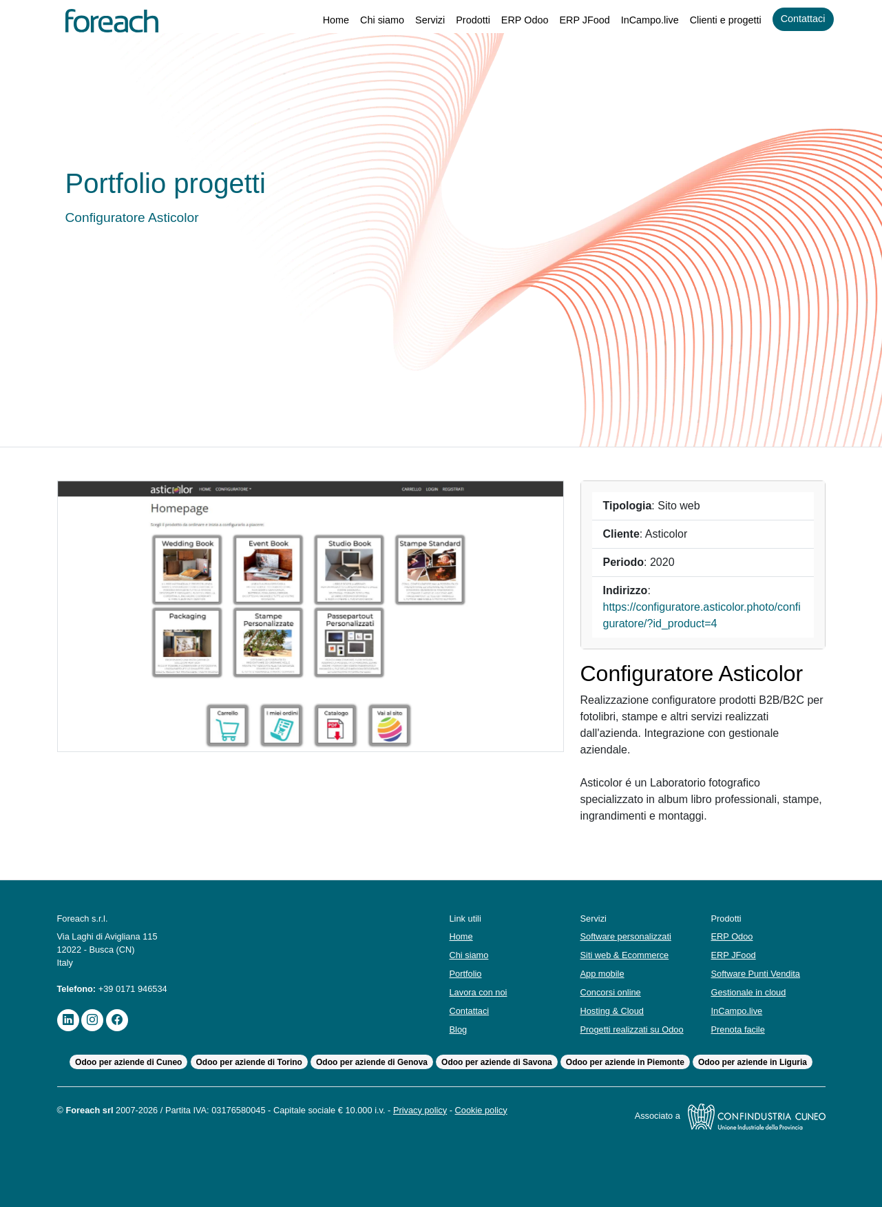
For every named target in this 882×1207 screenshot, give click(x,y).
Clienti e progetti (720, 20)
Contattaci (801, 19)
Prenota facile (739, 1029)
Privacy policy (446, 1110)
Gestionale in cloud (751, 992)
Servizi (416, 20)
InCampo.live (641, 20)
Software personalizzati (629, 936)
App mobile (604, 973)
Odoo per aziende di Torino (248, 1062)
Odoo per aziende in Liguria (754, 1062)
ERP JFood (574, 20)
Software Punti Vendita (758, 973)
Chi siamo (367, 20)
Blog (459, 1029)
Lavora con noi (481, 992)
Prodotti (461, 20)
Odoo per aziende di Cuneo (127, 1062)
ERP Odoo (514, 20)
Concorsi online (613, 992)
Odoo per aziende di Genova (371, 1062)
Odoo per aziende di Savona (497, 1062)
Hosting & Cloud (614, 1011)
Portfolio (467, 973)
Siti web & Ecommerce (626, 955)
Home (318, 20)
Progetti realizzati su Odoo (635, 1029)
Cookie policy (513, 1110)
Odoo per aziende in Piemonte (626, 1062)
